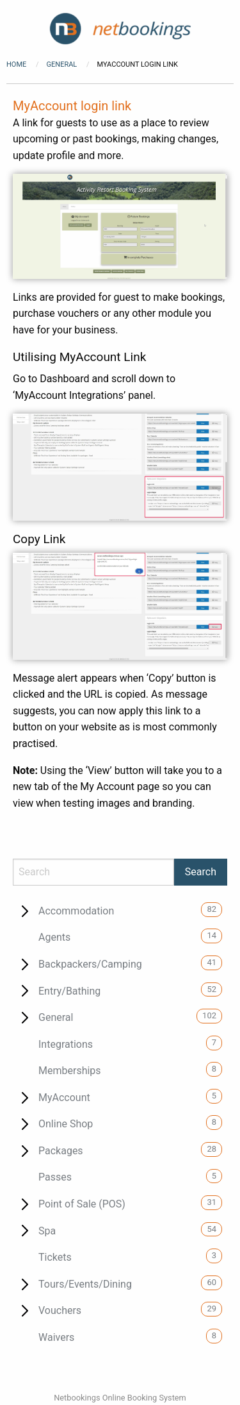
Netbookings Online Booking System (120, 1397)
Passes (55, 1177)
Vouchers (59, 1310)
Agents (54, 937)
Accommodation (76, 911)
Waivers (56, 1337)
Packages (60, 1151)
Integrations (65, 1044)
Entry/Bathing (69, 991)
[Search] (93, 872)
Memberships (69, 1070)
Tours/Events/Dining (85, 1284)
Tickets (55, 1257)
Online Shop (65, 1124)
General (63, 64)
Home (16, 64)
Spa (47, 1231)
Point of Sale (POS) (81, 1204)
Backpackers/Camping (90, 964)
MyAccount (64, 1097)
